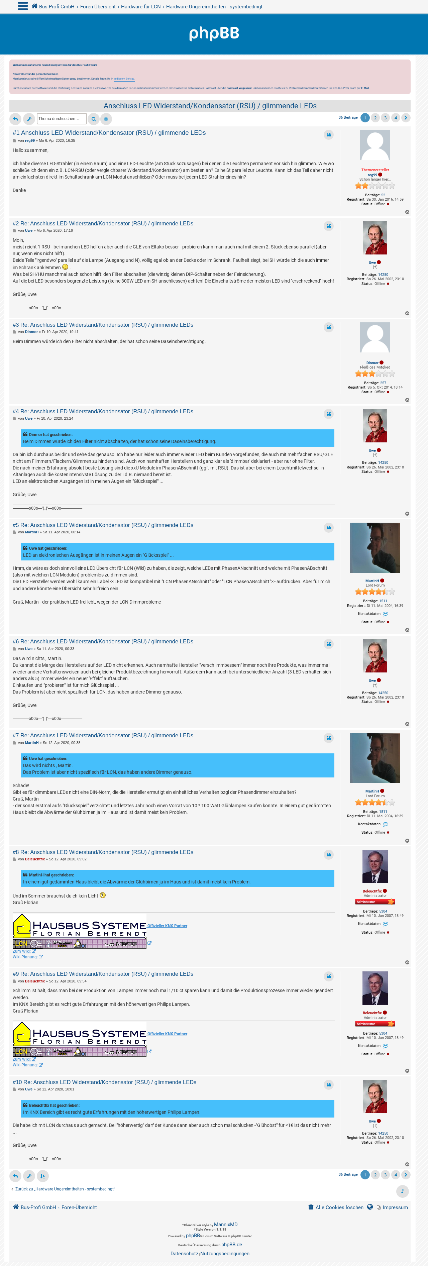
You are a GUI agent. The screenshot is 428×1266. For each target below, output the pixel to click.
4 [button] (396, 118)
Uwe (372, 262)
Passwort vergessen (239, 88)
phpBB (193, 1236)
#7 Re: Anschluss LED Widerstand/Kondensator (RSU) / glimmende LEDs (103, 735)
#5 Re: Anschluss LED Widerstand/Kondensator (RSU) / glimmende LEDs (103, 525)
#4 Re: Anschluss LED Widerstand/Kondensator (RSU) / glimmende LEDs (103, 411)
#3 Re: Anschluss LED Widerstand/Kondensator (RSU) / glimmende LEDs (103, 325)
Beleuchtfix (372, 891)
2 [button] (375, 118)
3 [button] (385, 118)
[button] (406, 117)
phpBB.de (231, 1245)
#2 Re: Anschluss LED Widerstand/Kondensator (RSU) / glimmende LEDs (103, 223)
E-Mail (365, 88)
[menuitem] (392, 1207)
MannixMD (226, 1225)
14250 (383, 275)
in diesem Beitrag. (124, 78)
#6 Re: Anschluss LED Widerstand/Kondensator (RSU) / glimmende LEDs (103, 641)
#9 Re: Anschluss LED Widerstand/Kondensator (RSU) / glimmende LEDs (103, 974)
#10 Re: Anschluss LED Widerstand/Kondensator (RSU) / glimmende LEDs (104, 1082)
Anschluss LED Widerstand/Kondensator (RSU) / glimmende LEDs (210, 106)
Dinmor (372, 363)
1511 (383, 601)
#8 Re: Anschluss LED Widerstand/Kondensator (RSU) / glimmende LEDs (103, 852)
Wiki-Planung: (25, 957)
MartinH (372, 581)
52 (383, 195)
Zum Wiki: (22, 951)
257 (383, 383)
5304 (383, 911)
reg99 (372, 175)
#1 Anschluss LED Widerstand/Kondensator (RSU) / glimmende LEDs (109, 132)
